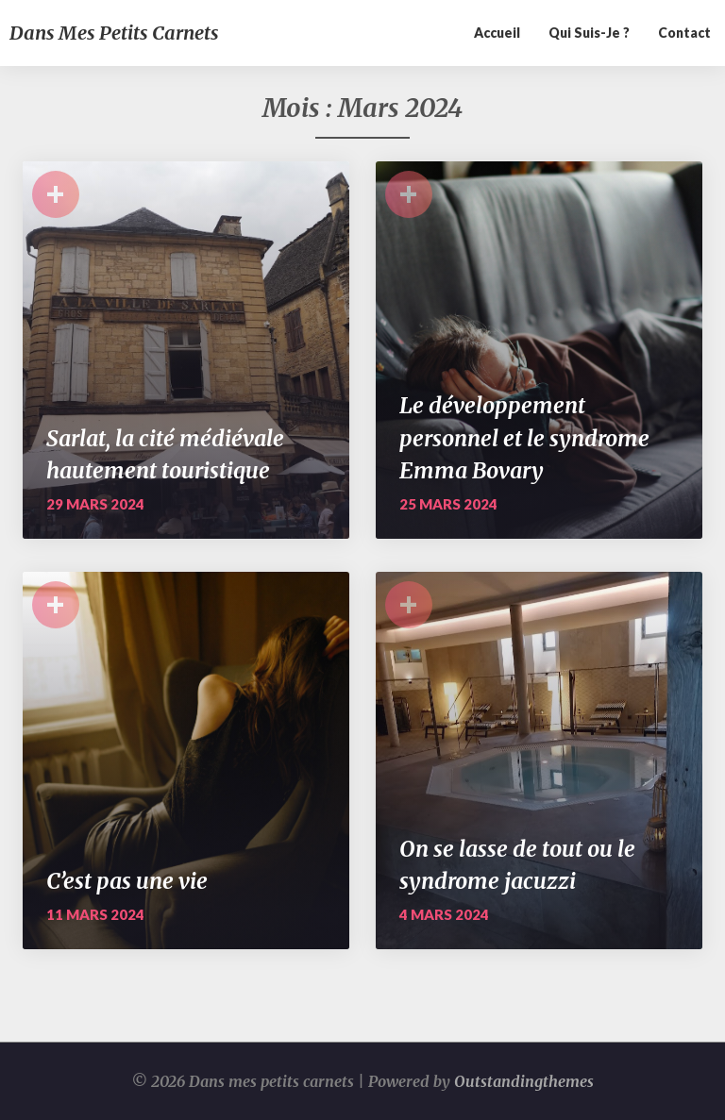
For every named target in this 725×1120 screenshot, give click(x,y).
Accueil (497, 33)
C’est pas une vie (127, 880)
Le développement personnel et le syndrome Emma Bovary (524, 438)
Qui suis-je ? (589, 33)
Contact (684, 33)
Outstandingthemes (524, 1081)
